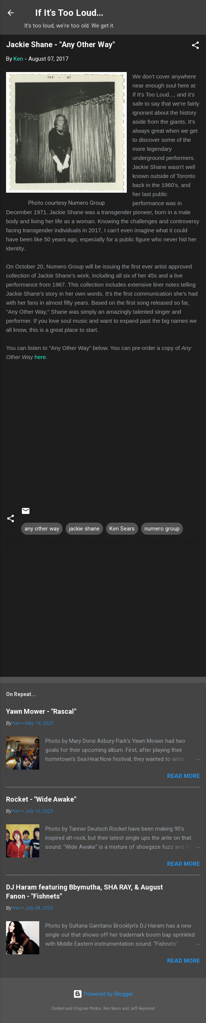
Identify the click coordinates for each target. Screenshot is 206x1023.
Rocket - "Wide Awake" (41, 799)
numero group (162, 528)
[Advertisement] (103, 612)
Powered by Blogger (103, 994)
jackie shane (84, 528)
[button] (195, 46)
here (40, 357)
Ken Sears (122, 528)
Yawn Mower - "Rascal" (41, 711)
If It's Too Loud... (69, 13)
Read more (183, 776)
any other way (42, 528)
